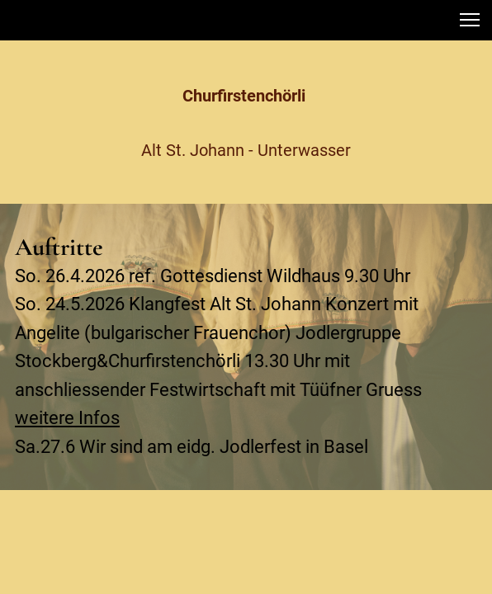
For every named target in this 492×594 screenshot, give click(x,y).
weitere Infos (67, 418)
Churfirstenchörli (246, 96)
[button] (469, 20)
